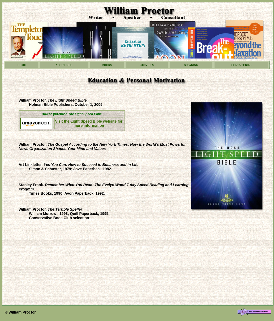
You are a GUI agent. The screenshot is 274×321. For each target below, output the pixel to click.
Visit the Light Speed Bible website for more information (88, 123)
